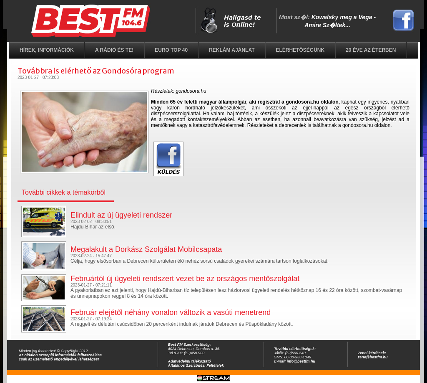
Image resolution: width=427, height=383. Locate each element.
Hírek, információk (47, 50)
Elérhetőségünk (300, 50)
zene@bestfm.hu (373, 357)
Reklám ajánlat (231, 50)
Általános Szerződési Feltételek (196, 365)
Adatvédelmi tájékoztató (189, 361)
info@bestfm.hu (301, 361)
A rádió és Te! (114, 50)
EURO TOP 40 (171, 50)
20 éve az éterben (371, 50)
